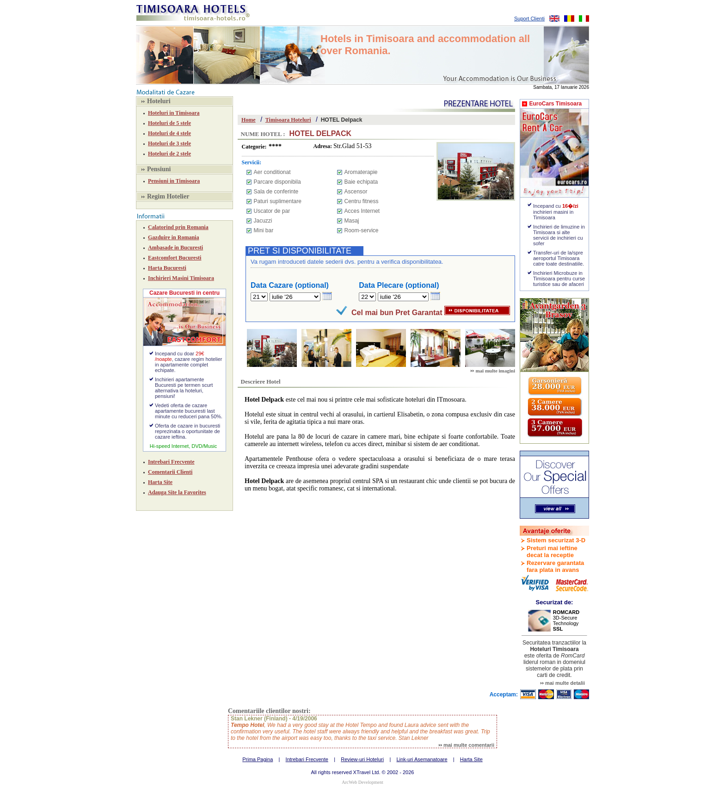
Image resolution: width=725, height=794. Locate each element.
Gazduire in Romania (173, 237)
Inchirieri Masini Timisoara (181, 278)
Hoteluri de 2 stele (169, 153)
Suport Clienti (529, 18)
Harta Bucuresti (167, 268)
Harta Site (160, 482)
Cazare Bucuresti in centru (184, 293)
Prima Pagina (257, 759)
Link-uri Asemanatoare (421, 759)
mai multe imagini (493, 370)
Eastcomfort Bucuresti (174, 257)
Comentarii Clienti (170, 472)
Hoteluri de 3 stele (169, 143)
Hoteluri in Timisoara (174, 113)
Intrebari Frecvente (171, 462)
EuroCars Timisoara (555, 103)
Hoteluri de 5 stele (169, 123)
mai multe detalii (563, 683)
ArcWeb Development (362, 782)
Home (248, 120)
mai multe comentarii (466, 745)
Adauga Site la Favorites (177, 492)
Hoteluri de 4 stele (169, 133)
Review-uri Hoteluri (362, 759)
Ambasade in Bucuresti (175, 247)
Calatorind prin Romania (178, 227)
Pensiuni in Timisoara (174, 181)
